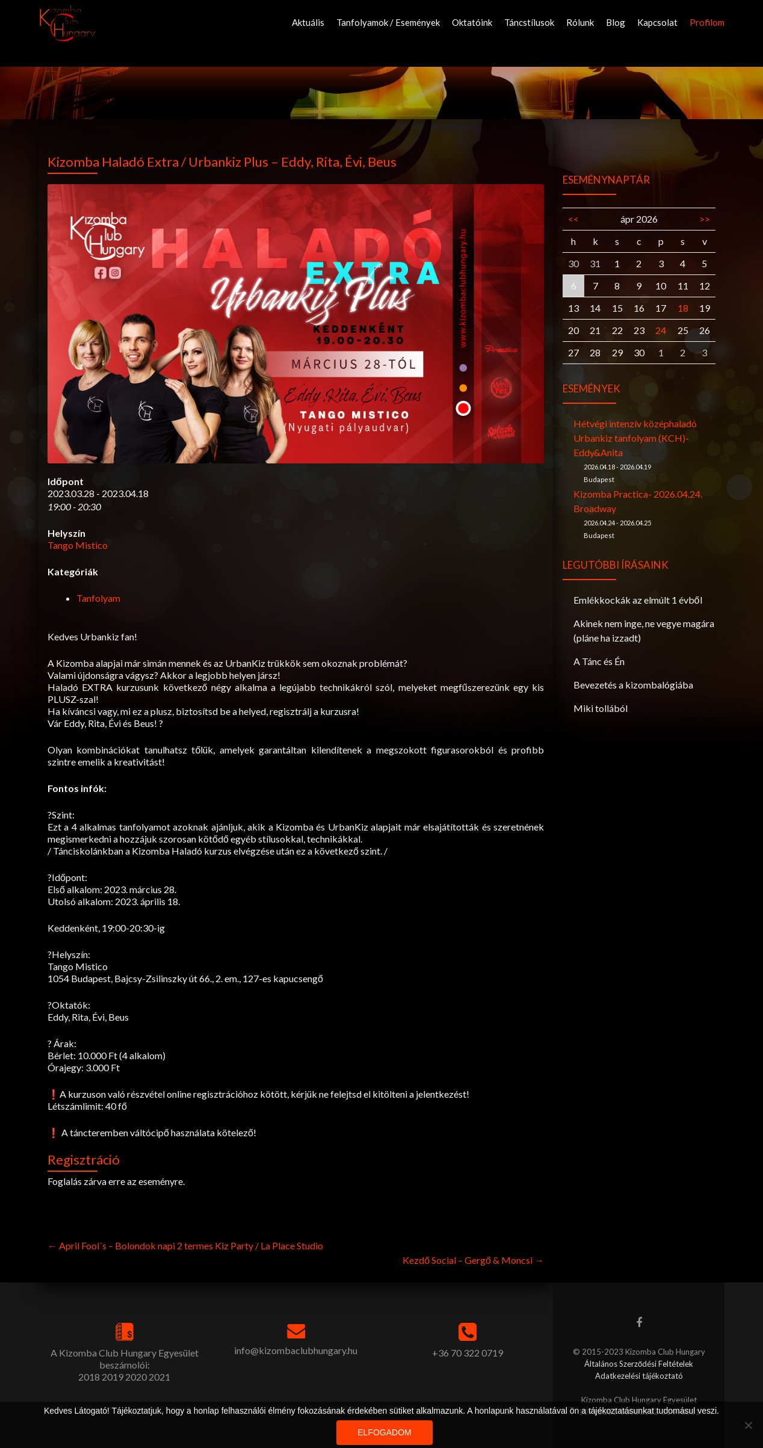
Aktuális (308, 22)
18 (683, 308)
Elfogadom (384, 1432)
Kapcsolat (657, 22)
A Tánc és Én (599, 661)
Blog (615, 22)
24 (660, 330)
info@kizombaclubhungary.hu (295, 1350)
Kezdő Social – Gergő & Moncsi (473, 1260)
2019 (112, 1376)
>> (704, 218)
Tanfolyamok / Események (388, 22)
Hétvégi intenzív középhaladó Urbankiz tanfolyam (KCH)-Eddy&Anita (635, 438)
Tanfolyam (98, 598)
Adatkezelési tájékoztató (639, 1376)
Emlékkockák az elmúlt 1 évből (637, 599)
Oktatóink (472, 22)
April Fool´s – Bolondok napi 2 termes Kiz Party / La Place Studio (185, 1245)
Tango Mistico (78, 545)
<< (573, 218)
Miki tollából (600, 708)
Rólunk (580, 22)
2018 (89, 1376)
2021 (159, 1376)
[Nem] (748, 1425)
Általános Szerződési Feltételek (638, 1364)
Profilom (707, 22)
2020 (136, 1376)
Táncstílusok (529, 22)
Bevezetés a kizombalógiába (633, 684)
